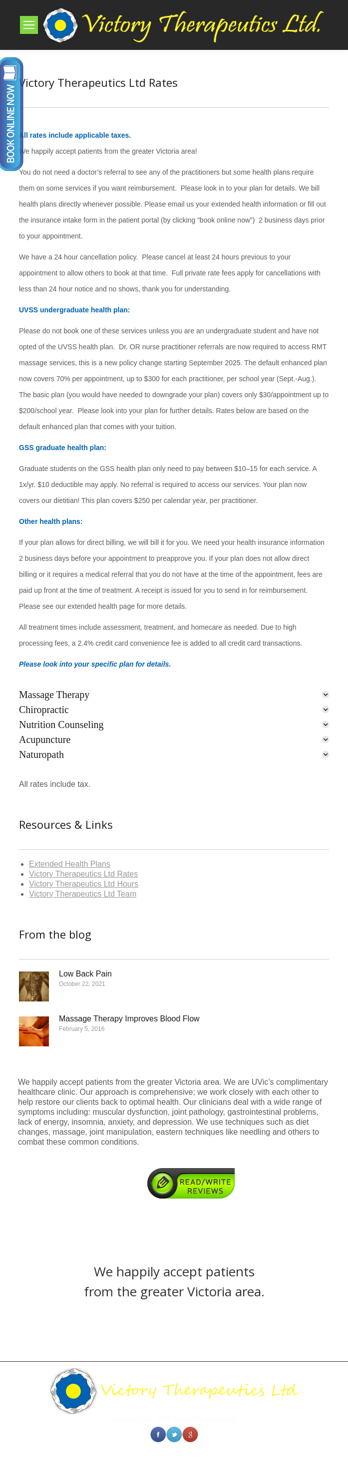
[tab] (174, 695)
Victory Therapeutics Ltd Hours (83, 884)
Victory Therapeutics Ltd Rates (83, 874)
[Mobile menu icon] (29, 25)
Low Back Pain (85, 974)
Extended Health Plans (69, 864)
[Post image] (34, 986)
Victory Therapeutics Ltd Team (82, 894)
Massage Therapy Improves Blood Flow (129, 1018)
